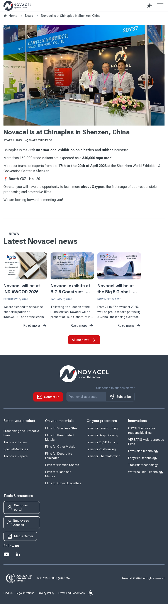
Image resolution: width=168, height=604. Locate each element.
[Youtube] (6, 554)
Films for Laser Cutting (102, 428)
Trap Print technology (143, 465)
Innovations (137, 421)
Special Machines (15, 449)
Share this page (38, 140)
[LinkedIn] (18, 554)
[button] (149, 6)
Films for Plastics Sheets (62, 465)
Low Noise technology (143, 451)
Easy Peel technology (142, 458)
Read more (35, 325)
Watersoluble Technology (145, 472)
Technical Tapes (15, 442)
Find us (7, 593)
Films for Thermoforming (103, 456)
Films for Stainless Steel (61, 428)
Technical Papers (15, 456)
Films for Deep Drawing (102, 435)
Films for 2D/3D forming (102, 442)
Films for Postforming (101, 449)
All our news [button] (84, 339)
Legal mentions (25, 593)
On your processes (102, 421)
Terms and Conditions (71, 593)
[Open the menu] (160, 5)
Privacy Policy (46, 593)
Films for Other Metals (60, 446)
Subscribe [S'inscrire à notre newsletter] (120, 396)
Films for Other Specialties (63, 483)
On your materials (59, 421)
